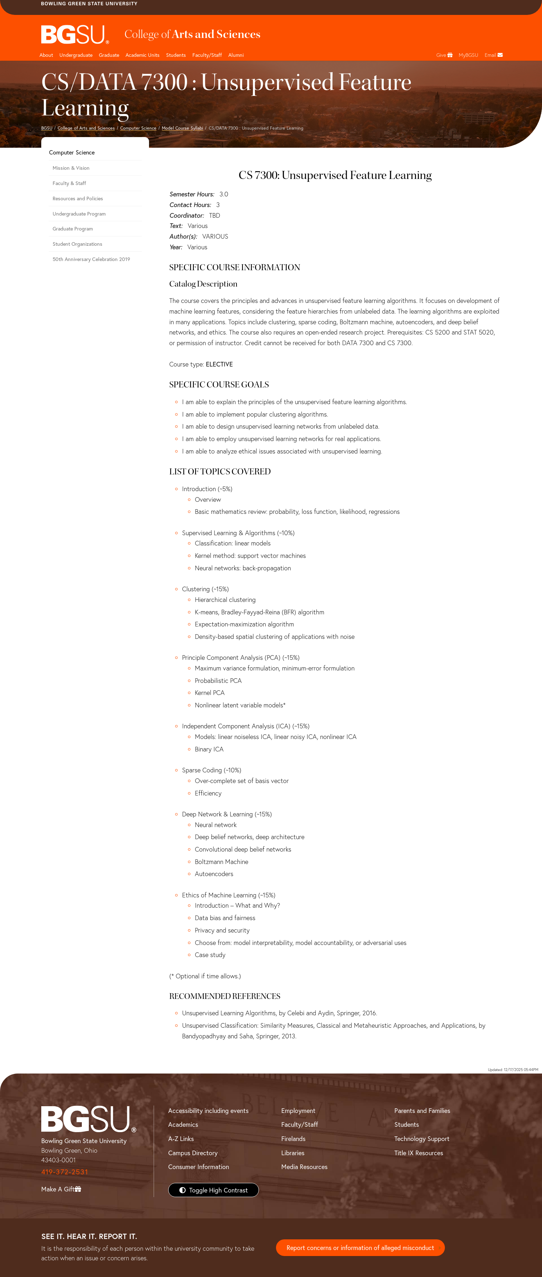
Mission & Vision (71, 167)
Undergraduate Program (79, 213)
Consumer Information (198, 1166)
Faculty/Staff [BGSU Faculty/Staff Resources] (299, 1124)
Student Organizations (77, 243)
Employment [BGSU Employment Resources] (298, 1110)
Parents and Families (422, 1110)
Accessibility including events (208, 1110)
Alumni (236, 54)
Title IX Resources (418, 1152)
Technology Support (422, 1138)
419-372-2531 (64, 1172)
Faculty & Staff (69, 183)
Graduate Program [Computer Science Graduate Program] (73, 228)
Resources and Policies (78, 198)
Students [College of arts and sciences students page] (176, 54)
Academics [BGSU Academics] (183, 1124)
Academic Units (143, 54)
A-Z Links (181, 1138)
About (46, 54)
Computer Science (138, 128)
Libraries (292, 1152)
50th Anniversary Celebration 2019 (91, 259)
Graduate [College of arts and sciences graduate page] (109, 54)
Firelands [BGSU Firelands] (293, 1138)
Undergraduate (75, 54)
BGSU (46, 128)
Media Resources (304, 1166)
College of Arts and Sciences (86, 128)
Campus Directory (193, 1152)
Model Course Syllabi (182, 128)
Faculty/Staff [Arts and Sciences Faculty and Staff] (207, 54)
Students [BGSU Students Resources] (406, 1124)
